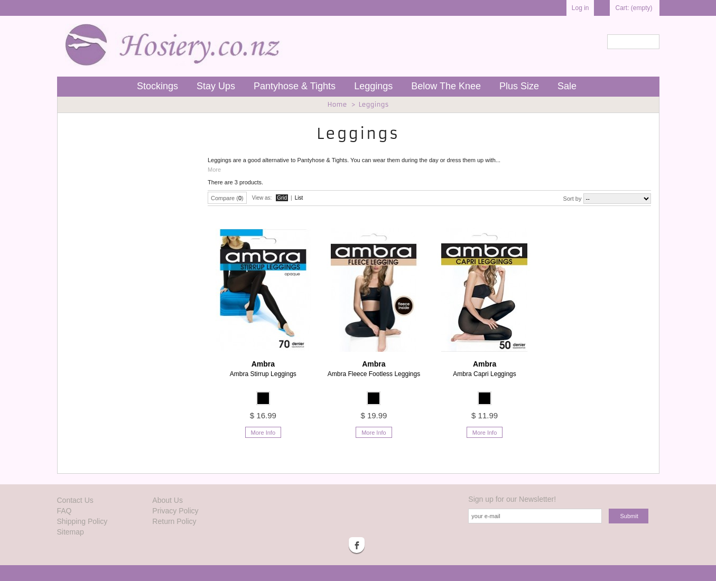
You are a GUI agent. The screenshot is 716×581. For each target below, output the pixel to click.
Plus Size (519, 86)
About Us (167, 500)
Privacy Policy (175, 511)
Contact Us (75, 500)
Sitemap (70, 532)
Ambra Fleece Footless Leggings (374, 369)
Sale (566, 86)
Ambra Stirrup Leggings (263, 369)
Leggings (373, 86)
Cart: (633, 8)
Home (337, 104)
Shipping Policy (82, 521)
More (214, 169)
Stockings (157, 86)
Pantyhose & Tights (295, 86)
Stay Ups (216, 86)
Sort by (572, 198)
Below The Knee (446, 86)
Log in (580, 8)
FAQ (64, 511)
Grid (282, 198)
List (299, 198)
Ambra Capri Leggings (484, 369)
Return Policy (174, 521)
